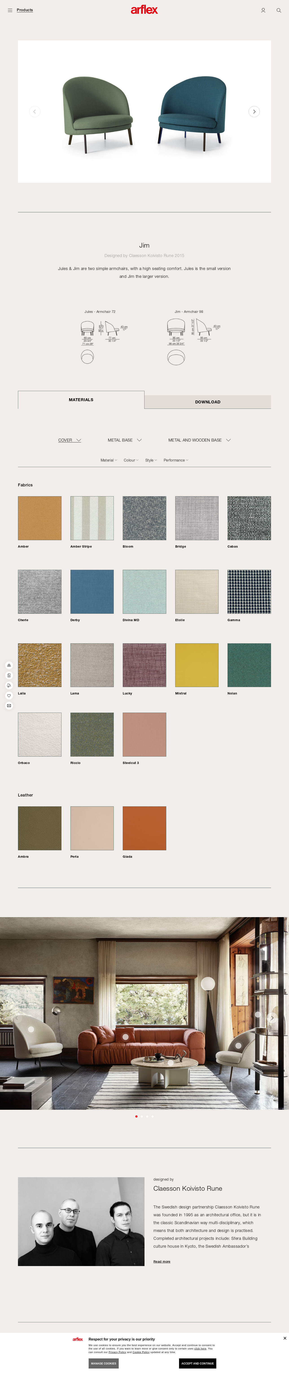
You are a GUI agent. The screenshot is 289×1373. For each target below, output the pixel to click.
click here (200, 1348)
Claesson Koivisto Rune (151, 255)
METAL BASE (120, 440)
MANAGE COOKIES (103, 1363)
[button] (254, 111)
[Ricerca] (279, 10)
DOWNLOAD (208, 401)
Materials (81, 399)
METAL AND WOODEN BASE (195, 440)
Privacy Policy (117, 1352)
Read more (162, 1261)
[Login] (263, 10)
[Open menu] (10, 10)
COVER (65, 440)
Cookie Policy (141, 1352)
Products (25, 10)
